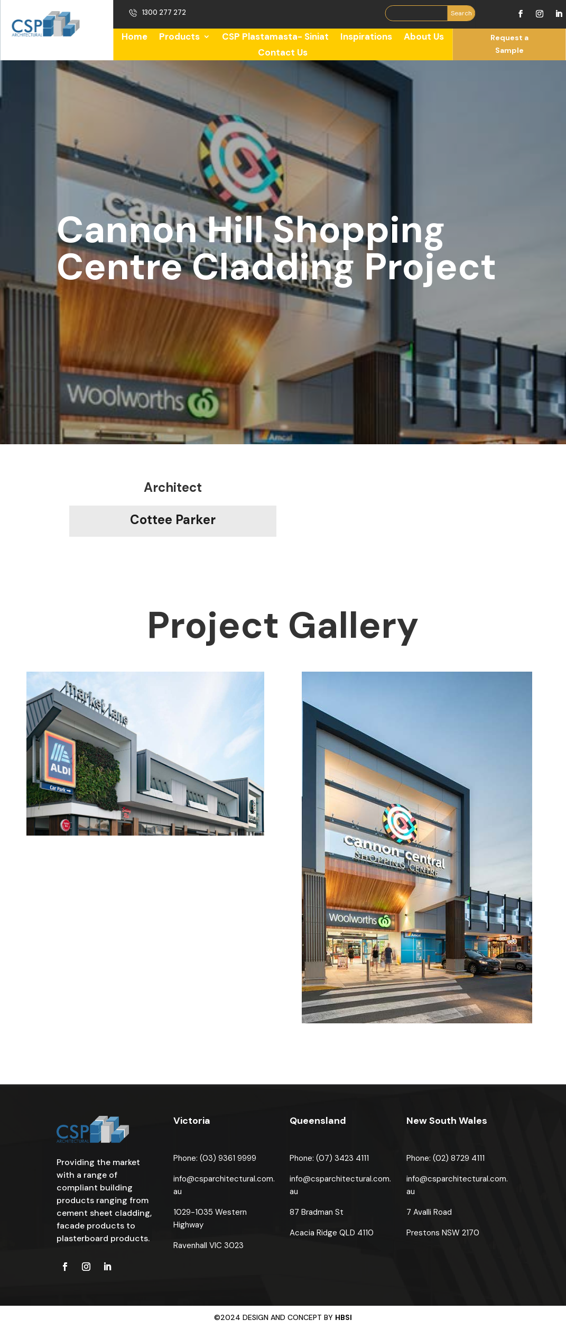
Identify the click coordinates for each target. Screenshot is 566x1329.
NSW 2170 (460, 1232)
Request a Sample (509, 44)
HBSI (343, 1317)
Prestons (424, 1232)
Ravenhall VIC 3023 (208, 1245)
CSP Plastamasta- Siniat (275, 37)
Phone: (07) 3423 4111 (329, 1158)
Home (134, 37)
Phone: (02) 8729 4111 (445, 1158)
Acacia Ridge (314, 1232)
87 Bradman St (317, 1212)
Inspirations (366, 37)
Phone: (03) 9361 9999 (214, 1158)
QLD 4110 (356, 1232)
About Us (424, 37)
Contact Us (283, 53)
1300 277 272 (164, 12)
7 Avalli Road (429, 1212)
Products (179, 37)
